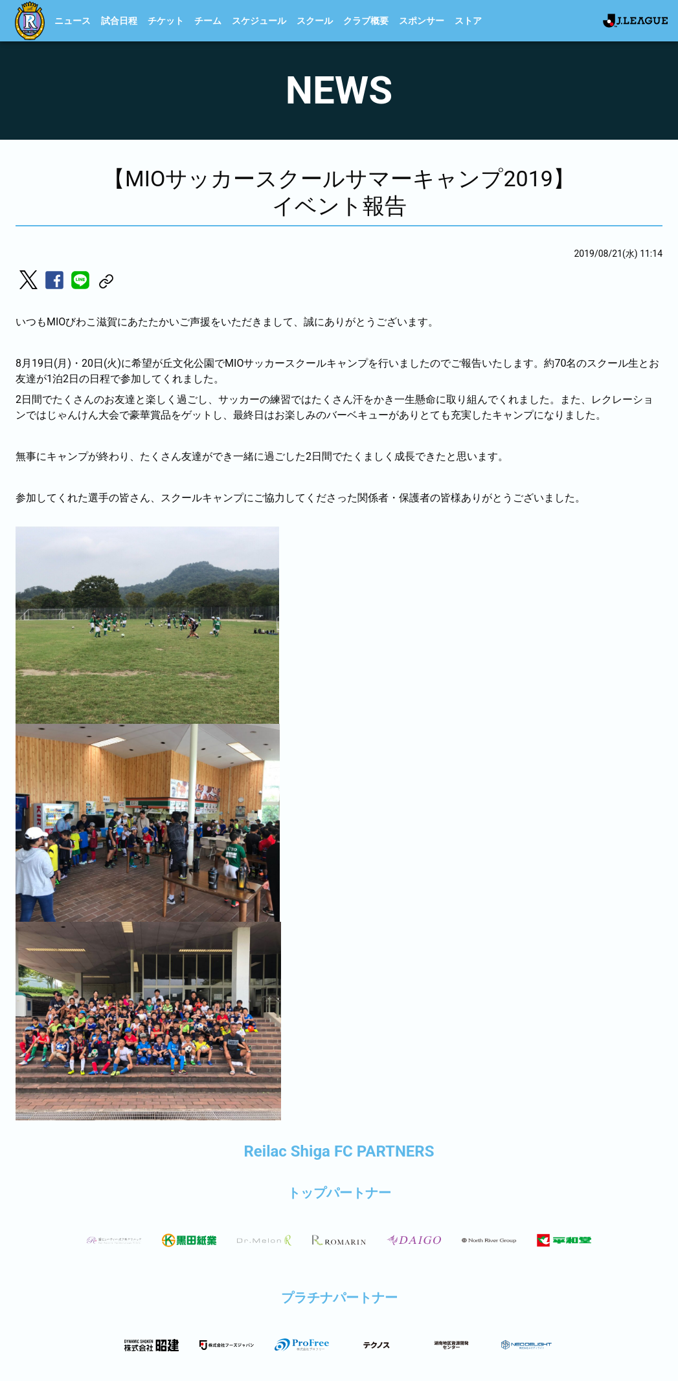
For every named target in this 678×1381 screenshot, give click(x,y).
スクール (315, 21)
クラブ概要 (366, 21)
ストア (468, 21)
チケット (166, 21)
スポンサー (421, 21)
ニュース (72, 21)
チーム (207, 21)
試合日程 (119, 21)
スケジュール (259, 21)
